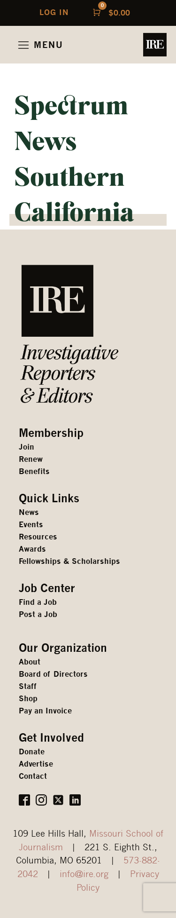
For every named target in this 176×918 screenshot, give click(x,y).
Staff (28, 686)
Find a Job (38, 602)
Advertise (36, 764)
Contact (33, 776)
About (29, 661)
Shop (28, 698)
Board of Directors (53, 674)
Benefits (34, 471)
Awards (32, 549)
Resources (38, 536)
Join (26, 447)
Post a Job (38, 614)
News (29, 512)
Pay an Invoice (45, 710)
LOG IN (54, 12)
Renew (31, 459)
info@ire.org (84, 873)
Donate (32, 751)
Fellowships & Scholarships (69, 561)
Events (31, 524)
